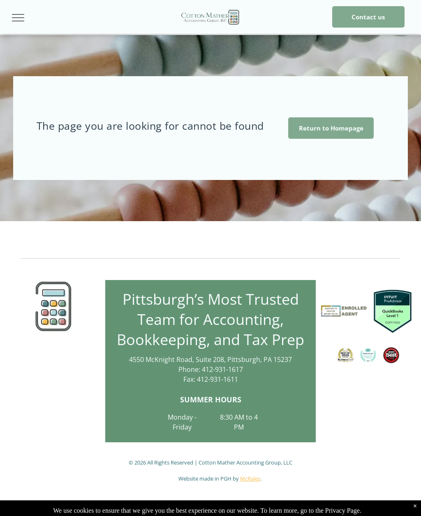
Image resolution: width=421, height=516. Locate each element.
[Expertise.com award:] (368, 355)
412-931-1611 (217, 379)
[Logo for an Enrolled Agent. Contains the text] (344, 311)
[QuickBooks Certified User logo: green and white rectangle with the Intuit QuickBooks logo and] (392, 311)
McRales (250, 478)
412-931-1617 (222, 369)
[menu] (18, 17)
